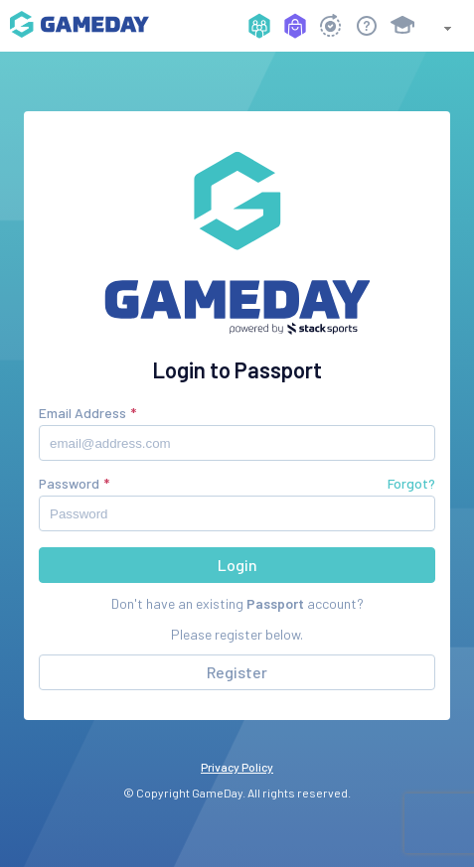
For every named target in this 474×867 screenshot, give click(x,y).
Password (69, 483)
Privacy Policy (237, 767)
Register (237, 671)
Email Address (82, 412)
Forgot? (411, 483)
